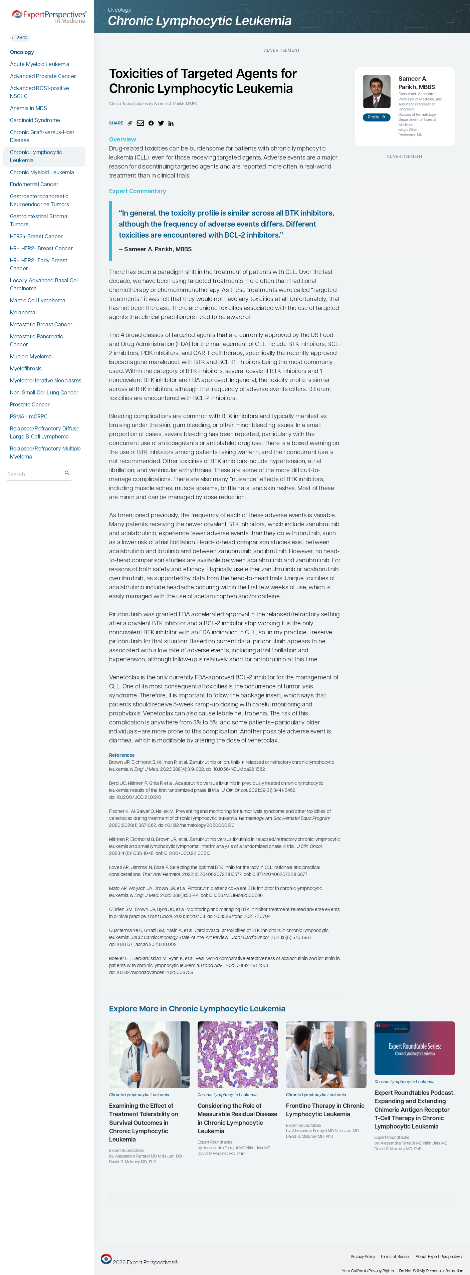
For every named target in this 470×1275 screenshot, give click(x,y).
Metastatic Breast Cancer (41, 325)
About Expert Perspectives (439, 1257)
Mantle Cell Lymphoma (37, 301)
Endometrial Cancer (34, 185)
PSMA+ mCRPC (29, 417)
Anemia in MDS (28, 108)
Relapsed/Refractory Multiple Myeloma (45, 453)
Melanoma (22, 313)
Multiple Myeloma (31, 357)
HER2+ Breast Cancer (36, 237)
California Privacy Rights (372, 1271)
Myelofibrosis (26, 369)
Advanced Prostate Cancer (43, 76)
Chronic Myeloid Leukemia (42, 173)
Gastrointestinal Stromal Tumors (39, 221)
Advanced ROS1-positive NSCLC (39, 92)
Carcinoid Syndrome (35, 120)
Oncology (22, 52)
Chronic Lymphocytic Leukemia (36, 157)
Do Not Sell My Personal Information (431, 1271)
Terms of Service (395, 1257)
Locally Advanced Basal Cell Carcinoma (44, 285)
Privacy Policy (363, 1257)
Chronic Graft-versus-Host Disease (42, 136)
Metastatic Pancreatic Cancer (36, 341)
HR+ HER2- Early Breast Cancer (38, 265)
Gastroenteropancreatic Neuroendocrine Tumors (39, 201)
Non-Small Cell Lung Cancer (44, 393)
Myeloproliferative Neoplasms (45, 381)
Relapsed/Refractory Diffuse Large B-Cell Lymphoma (44, 433)
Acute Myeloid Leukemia (40, 64)
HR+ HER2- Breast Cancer (41, 249)
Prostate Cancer (30, 405)
